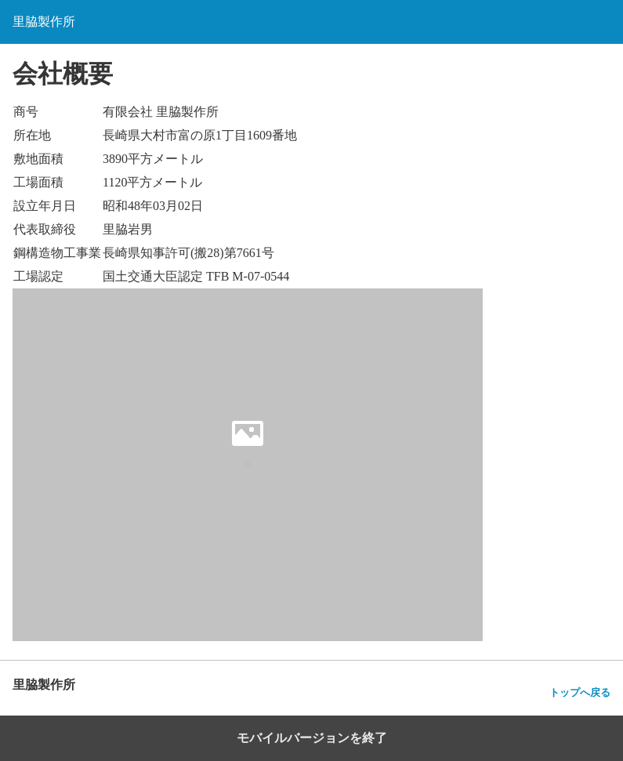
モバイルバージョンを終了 (312, 737)
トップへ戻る (579, 692)
